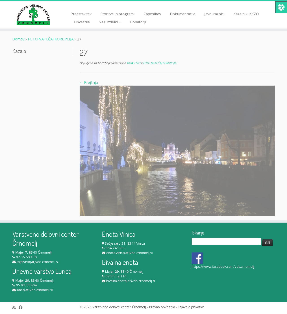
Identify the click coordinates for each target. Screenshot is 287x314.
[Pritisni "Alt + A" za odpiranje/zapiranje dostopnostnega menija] (281, 7)
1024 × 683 (133, 63)
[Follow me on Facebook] (22, 307)
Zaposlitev (152, 13)
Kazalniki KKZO (246, 13)
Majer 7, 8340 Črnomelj (33, 252)
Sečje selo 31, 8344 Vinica (125, 243)
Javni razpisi (214, 13)
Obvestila (82, 22)
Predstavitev (81, 13)
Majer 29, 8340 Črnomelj (34, 280)
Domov (18, 39)
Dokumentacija (182, 13)
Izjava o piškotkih (191, 307)
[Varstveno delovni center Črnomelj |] (33, 14)
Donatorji (138, 22)
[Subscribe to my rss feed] (15, 307)
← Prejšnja (89, 82)
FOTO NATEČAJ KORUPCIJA (51, 39)
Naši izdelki (110, 22)
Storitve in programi (117, 13)
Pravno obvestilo (162, 307)
